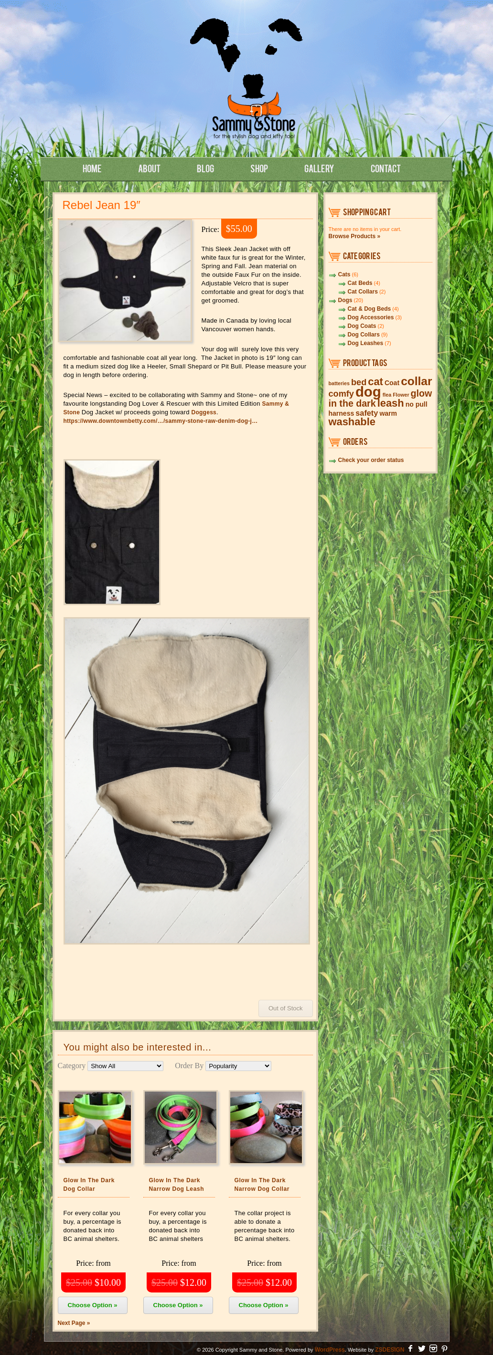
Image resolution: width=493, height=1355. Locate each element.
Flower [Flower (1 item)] (401, 395)
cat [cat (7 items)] (375, 382)
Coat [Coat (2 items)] (392, 383)
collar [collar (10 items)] (416, 381)
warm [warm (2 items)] (388, 413)
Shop (259, 168)
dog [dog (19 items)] (368, 391)
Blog (205, 168)
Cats (344, 274)
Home (92, 168)
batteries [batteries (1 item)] (339, 383)
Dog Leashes (366, 343)
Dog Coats (362, 326)
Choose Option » (93, 1305)
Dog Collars (364, 334)
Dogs (345, 300)
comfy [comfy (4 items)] (341, 394)
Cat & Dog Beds (369, 308)
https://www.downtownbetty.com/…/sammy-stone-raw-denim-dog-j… (161, 421)
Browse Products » (355, 236)
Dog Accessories (371, 317)
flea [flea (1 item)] (387, 395)
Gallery (319, 168)
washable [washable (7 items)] (352, 422)
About (149, 168)
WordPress (330, 1349)
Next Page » (74, 1323)
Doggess (204, 412)
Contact (386, 168)
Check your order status (371, 460)
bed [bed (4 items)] (358, 382)
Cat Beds (360, 283)
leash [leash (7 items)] (390, 403)
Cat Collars (363, 291)
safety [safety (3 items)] (366, 413)
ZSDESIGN (389, 1349)
